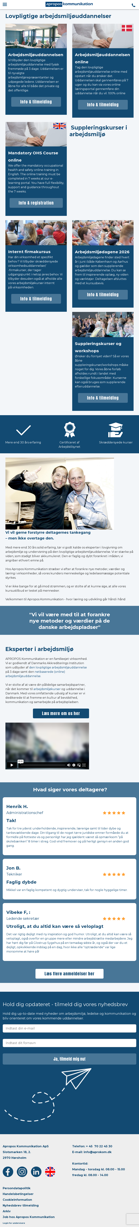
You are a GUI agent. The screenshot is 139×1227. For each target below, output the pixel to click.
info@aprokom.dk (97, 1152)
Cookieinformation (17, 1199)
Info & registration (36, 203)
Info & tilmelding (36, 102)
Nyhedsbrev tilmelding (21, 1205)
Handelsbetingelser (18, 1194)
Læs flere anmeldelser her (69, 974)
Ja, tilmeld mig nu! (69, 1059)
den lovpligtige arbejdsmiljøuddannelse (58, 667)
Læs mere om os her (61, 713)
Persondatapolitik (16, 1188)
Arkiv (7, 1211)
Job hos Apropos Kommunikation (29, 1217)
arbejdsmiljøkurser (47, 689)
